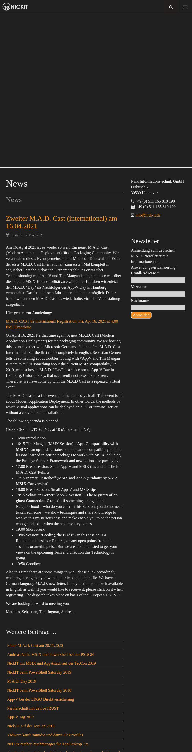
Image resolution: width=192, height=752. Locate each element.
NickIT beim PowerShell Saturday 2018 (39, 690)
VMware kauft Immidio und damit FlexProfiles (45, 735)
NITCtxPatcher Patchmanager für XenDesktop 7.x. (48, 744)
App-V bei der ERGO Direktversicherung (40, 699)
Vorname (139, 287)
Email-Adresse (145, 273)
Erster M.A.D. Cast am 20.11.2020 (35, 645)
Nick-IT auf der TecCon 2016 (30, 726)
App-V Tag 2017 (20, 717)
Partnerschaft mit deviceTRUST (33, 708)
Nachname (140, 300)
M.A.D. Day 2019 (21, 681)
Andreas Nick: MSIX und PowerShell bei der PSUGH (50, 654)
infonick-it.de (147, 215)
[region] (96, 90)
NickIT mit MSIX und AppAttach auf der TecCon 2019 (51, 663)
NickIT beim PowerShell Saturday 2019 (39, 672)
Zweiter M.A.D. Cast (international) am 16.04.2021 (62, 222)
